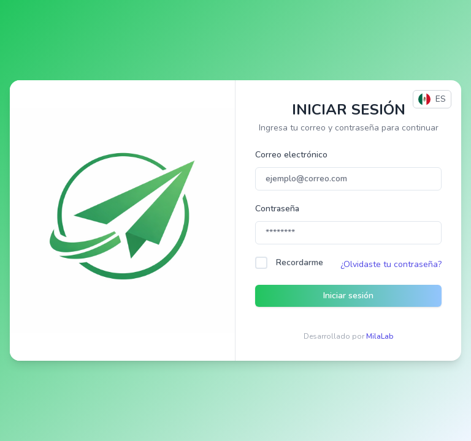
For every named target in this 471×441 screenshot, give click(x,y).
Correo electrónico (291, 154)
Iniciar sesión (348, 295)
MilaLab (379, 336)
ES (432, 99)
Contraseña (277, 208)
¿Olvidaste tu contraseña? (391, 264)
